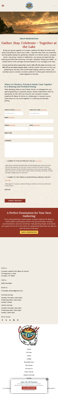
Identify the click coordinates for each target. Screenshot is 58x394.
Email (34, 125)
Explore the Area (29, 375)
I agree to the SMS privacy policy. (24, 161)
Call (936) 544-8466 (29, 388)
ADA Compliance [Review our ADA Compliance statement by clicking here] (49, 388)
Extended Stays (29, 362)
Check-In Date (13, 110)
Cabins (29, 355)
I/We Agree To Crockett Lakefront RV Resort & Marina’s (28, 184)
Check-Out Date (38, 110)
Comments (8, 140)
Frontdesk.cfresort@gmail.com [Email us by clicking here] (12, 291)
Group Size (8, 133)
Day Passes (29, 365)
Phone (10, 125)
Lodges (29, 359)
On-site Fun (29, 368)
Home (29, 349)
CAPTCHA (7, 189)
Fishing (29, 378)
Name (9, 118)
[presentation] (16, 194)
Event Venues (29, 372)
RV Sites (29, 352)
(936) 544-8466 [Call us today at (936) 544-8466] (6, 283)
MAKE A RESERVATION (29, 232)
